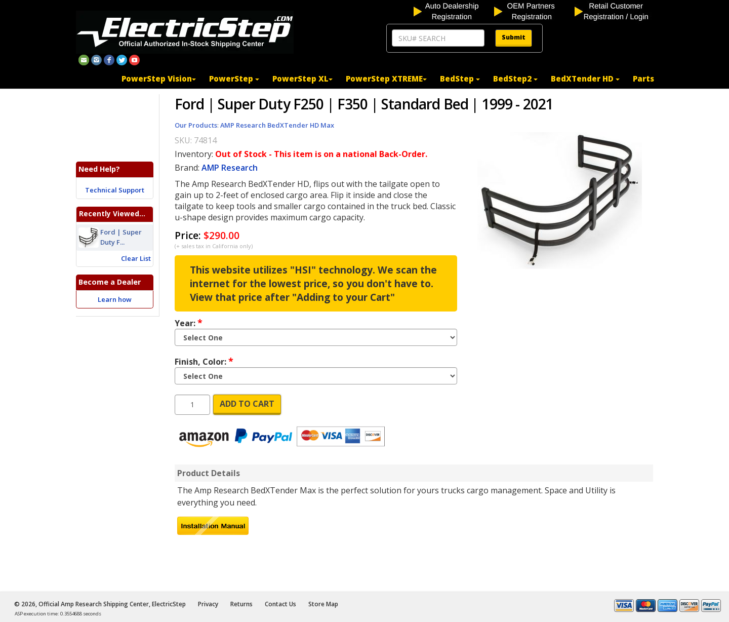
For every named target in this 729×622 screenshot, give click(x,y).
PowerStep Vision (159, 78)
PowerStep (234, 78)
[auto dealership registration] (453, 10)
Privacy (208, 604)
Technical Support (114, 190)
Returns (241, 604)
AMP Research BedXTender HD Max (277, 125)
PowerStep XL (302, 78)
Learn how (115, 299)
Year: (188, 323)
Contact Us (280, 604)
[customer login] (614, 10)
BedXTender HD (585, 78)
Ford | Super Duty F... (121, 237)
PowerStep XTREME (386, 78)
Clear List (136, 258)
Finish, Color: (204, 361)
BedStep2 (515, 78)
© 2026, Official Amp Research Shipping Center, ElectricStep (100, 604)
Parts (643, 78)
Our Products (196, 125)
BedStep (460, 78)
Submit (513, 37)
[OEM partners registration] (533, 10)
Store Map (323, 604)
